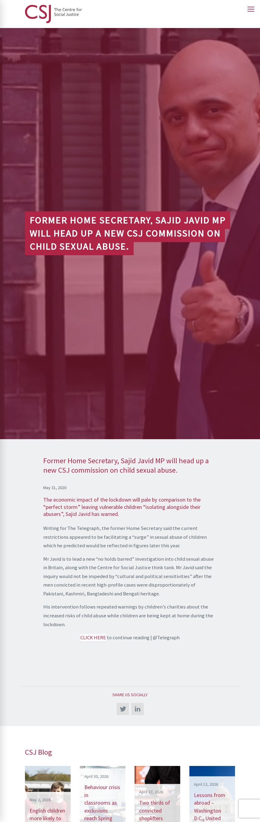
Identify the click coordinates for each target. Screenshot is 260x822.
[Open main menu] (251, 9)
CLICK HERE (93, 637)
